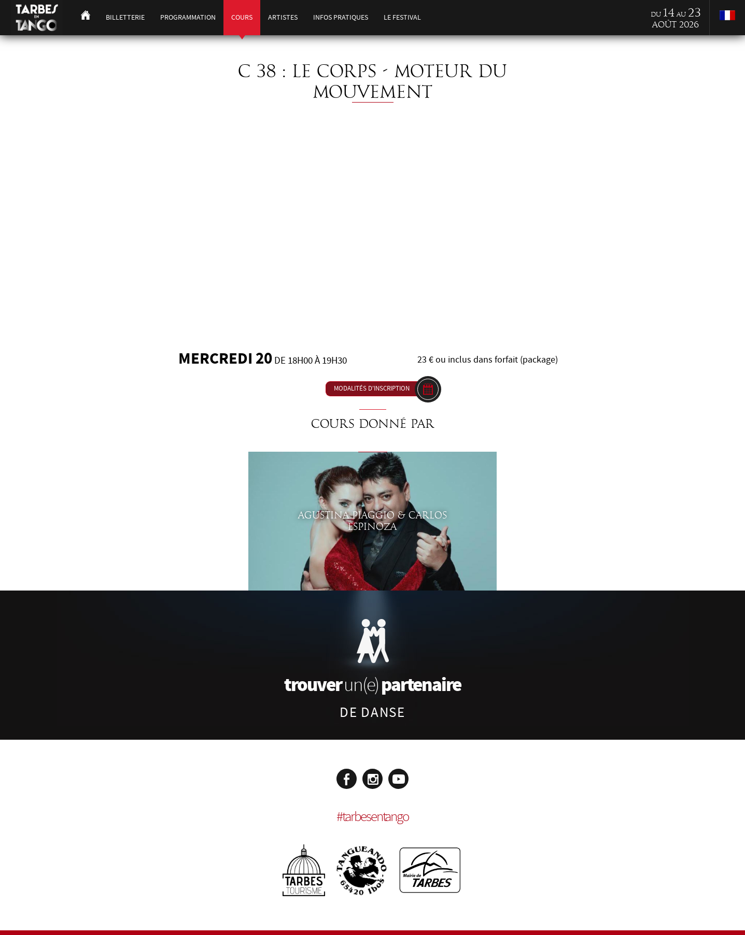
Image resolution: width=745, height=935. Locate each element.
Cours (241, 17)
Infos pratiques (340, 17)
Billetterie (125, 17)
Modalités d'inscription (372, 388)
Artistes (283, 17)
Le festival (402, 17)
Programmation (188, 17)
